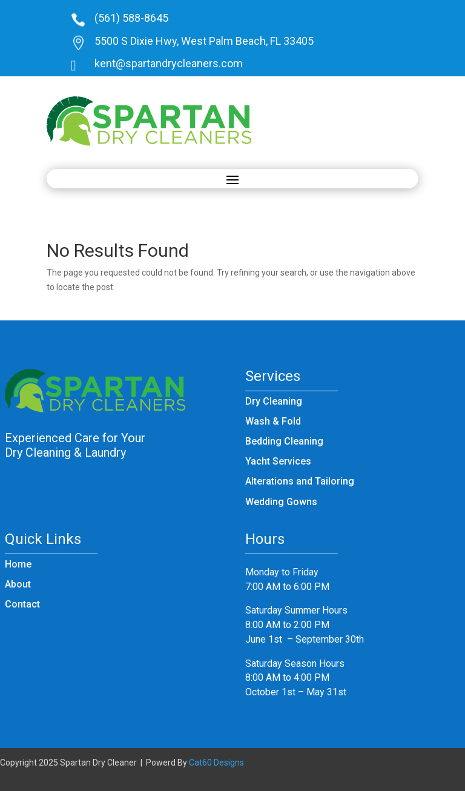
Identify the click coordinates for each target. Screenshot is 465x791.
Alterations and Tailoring (299, 481)
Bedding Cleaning (284, 441)
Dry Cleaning (273, 401)
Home (18, 564)
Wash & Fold (273, 421)
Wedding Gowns (281, 502)
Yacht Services (278, 461)
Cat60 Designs (216, 762)
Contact (22, 604)
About (18, 584)
